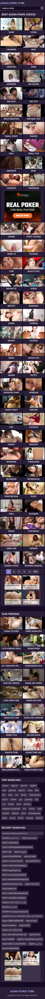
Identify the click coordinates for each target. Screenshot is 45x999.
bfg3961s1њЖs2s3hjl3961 (12, 861)
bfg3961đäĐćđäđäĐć (10, 948)
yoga (39, 809)
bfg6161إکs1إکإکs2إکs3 (12, 930)
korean (24, 795)
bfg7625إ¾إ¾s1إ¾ (9, 888)
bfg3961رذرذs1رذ (35, 944)
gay (20, 799)
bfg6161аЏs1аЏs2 (29, 838)
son (3, 804)
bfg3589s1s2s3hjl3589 (11, 809)
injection (5, 813)
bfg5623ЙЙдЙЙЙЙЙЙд (11, 856)
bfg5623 (39, 818)
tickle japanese (34, 813)
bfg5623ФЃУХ (34, 934)
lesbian (11, 804)
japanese (12, 790)
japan (4, 818)
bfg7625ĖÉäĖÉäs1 (33, 861)
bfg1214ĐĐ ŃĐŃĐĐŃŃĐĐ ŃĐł (14, 934)
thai (36, 799)
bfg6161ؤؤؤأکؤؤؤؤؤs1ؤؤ (11, 870)
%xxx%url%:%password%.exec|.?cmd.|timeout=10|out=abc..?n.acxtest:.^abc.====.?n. (22, 833)
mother (13, 799)
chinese (5, 786)
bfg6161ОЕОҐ (31, 921)
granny (12, 818)
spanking (28, 799)
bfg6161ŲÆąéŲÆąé (10, 842)
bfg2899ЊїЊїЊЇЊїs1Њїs (12, 884)
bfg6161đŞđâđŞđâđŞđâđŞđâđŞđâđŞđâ (17, 847)
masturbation (34, 795)
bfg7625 (15, 813)
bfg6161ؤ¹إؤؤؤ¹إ (20, 852)
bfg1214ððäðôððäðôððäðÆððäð (15, 879)
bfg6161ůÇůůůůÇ (32, 884)
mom (30, 790)
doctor (5, 799)
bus (16, 795)
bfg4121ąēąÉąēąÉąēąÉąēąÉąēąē (15, 893)
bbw (36, 790)
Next (35, 571)
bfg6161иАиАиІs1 (9, 925)
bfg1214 (24, 786)
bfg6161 (14, 786)
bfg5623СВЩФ (30, 856)
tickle (23, 813)
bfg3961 (33, 786)
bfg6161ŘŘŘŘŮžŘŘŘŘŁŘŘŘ (12, 921)
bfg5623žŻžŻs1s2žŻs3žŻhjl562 (14, 944)
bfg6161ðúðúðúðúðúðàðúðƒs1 (14, 865)
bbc (3, 795)
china (10, 795)
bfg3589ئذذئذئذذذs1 (9, 907)
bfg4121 (22, 790)
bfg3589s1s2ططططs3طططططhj (15, 911)
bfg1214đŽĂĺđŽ (8, 939)
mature (32, 809)
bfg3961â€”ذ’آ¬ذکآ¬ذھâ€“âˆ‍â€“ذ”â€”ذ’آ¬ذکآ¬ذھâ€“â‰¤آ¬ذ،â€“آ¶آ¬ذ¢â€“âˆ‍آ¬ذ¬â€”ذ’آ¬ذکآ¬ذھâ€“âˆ (22, 916)
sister (19, 804)
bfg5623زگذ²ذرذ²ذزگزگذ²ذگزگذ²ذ (14, 902)
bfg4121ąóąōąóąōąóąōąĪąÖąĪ (14, 875)
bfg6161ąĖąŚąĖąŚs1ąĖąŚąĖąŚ (14, 898)
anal (4, 790)
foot (24, 809)
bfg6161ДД (6, 852)
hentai (20, 818)
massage (29, 818)
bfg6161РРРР (24, 925)
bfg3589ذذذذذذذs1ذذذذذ (10, 838)
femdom (27, 804)
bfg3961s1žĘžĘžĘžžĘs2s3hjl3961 (29, 939)
